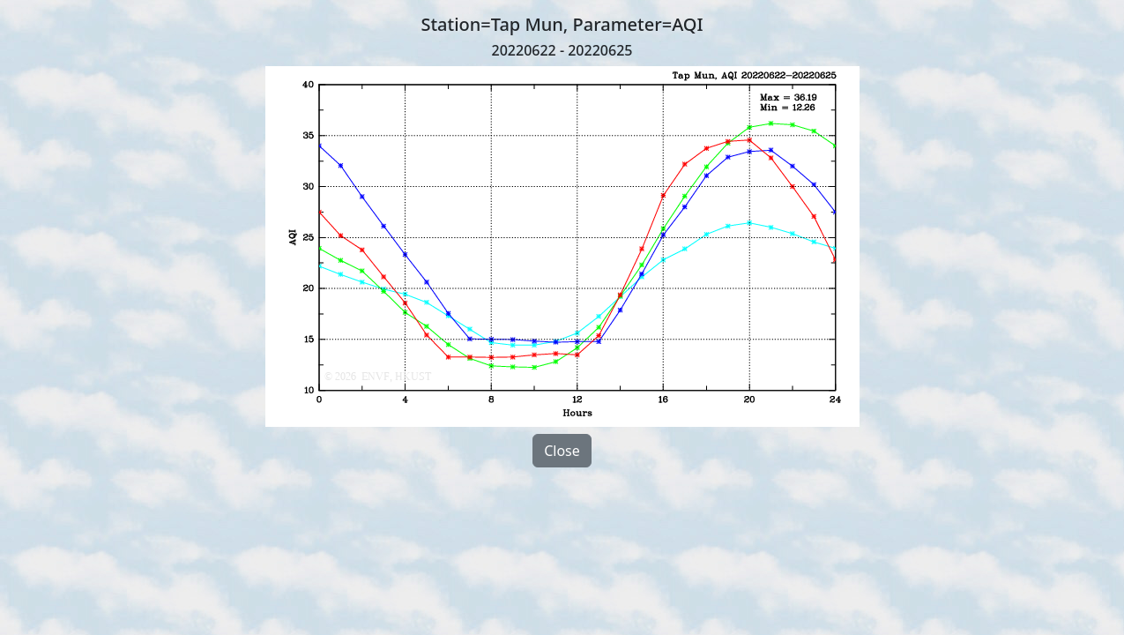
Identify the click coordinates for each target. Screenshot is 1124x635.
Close (562, 450)
